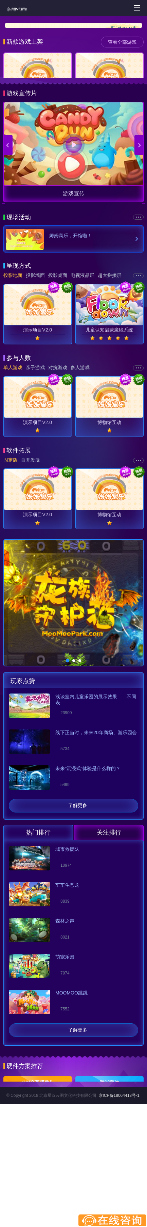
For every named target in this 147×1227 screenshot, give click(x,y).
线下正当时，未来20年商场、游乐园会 (96, 813)
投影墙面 (35, 356)
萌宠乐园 (64, 1038)
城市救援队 (67, 930)
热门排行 (38, 913)
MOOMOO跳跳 (71, 1074)
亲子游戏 (35, 448)
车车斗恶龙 (67, 966)
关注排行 (109, 913)
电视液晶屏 (82, 356)
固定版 (10, 541)
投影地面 (12, 356)
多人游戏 (80, 448)
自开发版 (30, 541)
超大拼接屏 (110, 356)
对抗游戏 (57, 448)
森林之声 (64, 1002)
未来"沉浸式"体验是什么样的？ (88, 849)
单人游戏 (12, 448)
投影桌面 (57, 356)
